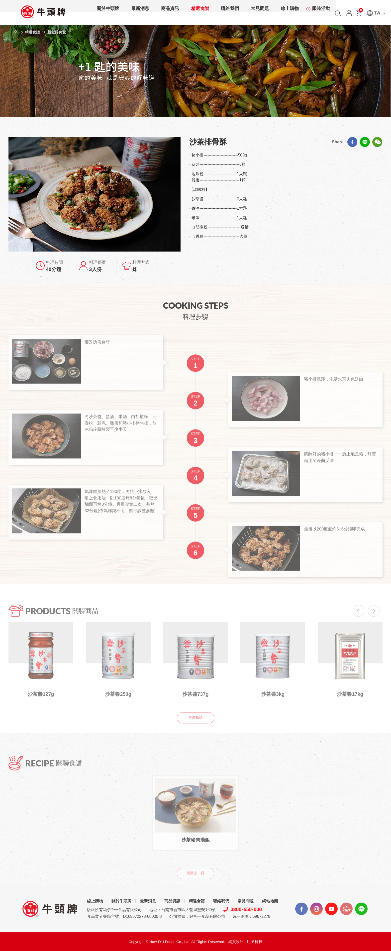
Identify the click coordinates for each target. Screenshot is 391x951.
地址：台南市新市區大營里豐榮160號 (182, 910)
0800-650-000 (242, 909)
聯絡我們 (230, 13)
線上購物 (290, 13)
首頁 (15, 32)
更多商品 (195, 727)
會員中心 (349, 13)
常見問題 (260, 13)
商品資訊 (170, 13)
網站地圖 (270, 901)
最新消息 (140, 13)
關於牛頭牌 (108, 13)
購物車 (360, 11)
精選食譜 (200, 13)
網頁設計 (235, 942)
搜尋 (338, 13)
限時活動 (321, 13)
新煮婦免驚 (56, 32)
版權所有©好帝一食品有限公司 (114, 910)
